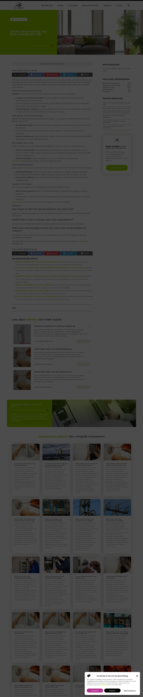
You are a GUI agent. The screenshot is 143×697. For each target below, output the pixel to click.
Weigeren (112, 690)
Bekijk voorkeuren (130, 690)
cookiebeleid (104, 684)
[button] (137, 676)
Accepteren (95, 690)
